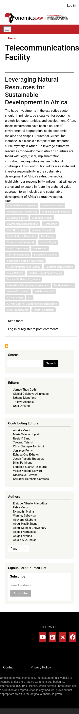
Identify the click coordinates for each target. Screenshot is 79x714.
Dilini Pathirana (22, 462)
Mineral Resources (52, 205)
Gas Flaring (47, 236)
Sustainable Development (21, 205)
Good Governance (17, 248)
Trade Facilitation (43, 309)
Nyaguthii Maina (23, 511)
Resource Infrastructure (59, 266)
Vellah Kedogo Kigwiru (27, 471)
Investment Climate (45, 254)
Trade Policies (15, 273)
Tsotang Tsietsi (23, 442)
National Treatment (18, 291)
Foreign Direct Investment (22, 211)
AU (29, 297)
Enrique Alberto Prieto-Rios (30, 503)
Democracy (50, 223)
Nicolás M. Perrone (25, 475)
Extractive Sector (17, 217)
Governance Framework (20, 242)
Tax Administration (18, 254)
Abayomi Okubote (24, 519)
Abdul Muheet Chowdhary (29, 528)
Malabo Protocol (44, 291)
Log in (71, 5)
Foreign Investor (63, 285)
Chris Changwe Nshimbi (28, 446)
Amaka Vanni (21, 430)
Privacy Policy (41, 667)
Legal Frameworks (17, 309)
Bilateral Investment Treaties (45, 273)
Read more (15, 321)
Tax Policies (40, 248)
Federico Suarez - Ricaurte (30, 467)
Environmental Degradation (22, 223)
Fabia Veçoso (21, 507)
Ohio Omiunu (21, 406)
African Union (15, 297)
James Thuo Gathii (25, 389)
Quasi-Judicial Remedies (21, 236)
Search (51, 363)
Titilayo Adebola (23, 402)
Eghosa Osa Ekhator (26, 454)
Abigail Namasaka (24, 532)
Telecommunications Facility (23, 266)
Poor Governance (17, 230)
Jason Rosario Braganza (28, 458)
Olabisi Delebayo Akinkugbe (31, 394)
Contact (8, 667)
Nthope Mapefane (24, 397)
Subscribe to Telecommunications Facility (6, 346)
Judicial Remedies (43, 230)
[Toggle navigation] (7, 29)
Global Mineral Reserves (56, 211)
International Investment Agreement (28, 285)
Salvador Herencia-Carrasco (31, 479)
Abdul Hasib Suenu (25, 523)
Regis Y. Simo (21, 438)
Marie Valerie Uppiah (26, 434)
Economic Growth (42, 217)
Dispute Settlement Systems (23, 279)
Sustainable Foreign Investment (25, 260)
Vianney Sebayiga (24, 515)
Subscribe (17, 576)
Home (12, 38)
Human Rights (48, 242)
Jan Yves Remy (23, 450)
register (26, 329)
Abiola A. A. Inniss (24, 540)
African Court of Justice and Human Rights (32, 303)
